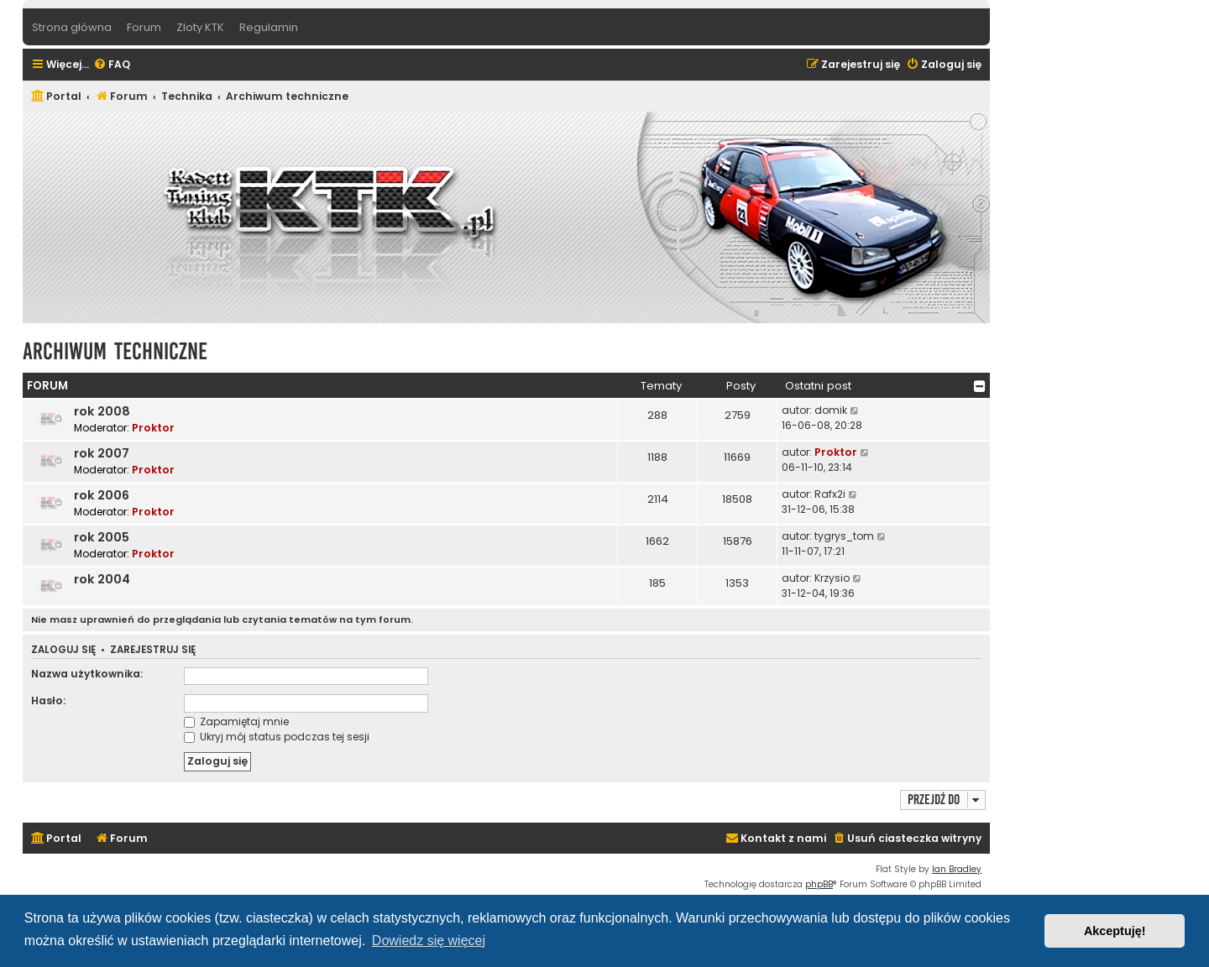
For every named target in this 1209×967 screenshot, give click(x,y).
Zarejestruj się (153, 650)
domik (830, 410)
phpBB (819, 884)
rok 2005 (101, 537)
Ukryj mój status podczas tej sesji (276, 736)
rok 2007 (101, 453)
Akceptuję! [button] (1115, 931)
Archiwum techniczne (115, 351)
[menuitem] (111, 65)
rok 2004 (102, 579)
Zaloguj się (63, 650)
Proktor (153, 428)
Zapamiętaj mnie (236, 721)
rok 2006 (101, 495)
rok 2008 (102, 411)
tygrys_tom (844, 536)
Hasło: (48, 700)
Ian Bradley (956, 869)
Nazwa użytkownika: (87, 673)
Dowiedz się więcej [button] (428, 940)
